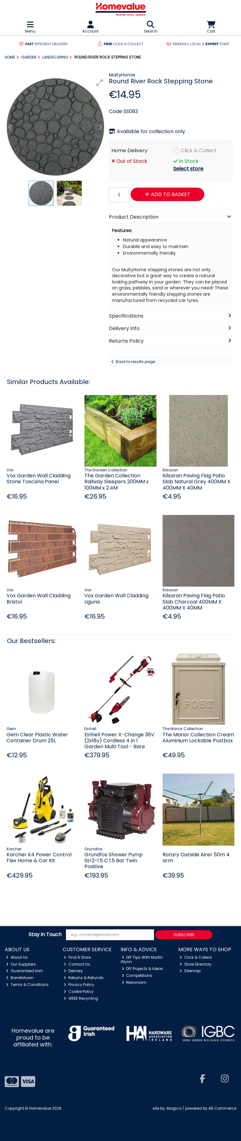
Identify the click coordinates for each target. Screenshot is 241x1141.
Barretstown (20, 977)
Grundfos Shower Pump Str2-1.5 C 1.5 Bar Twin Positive (113, 860)
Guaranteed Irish (24, 970)
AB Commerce (222, 1108)
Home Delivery (129, 150)
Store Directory (195, 964)
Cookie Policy (79, 991)
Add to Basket (167, 194)
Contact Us (77, 964)
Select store (188, 169)
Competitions (137, 975)
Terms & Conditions (27, 984)
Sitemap (190, 970)
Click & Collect (199, 150)
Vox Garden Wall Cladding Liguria (116, 598)
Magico (174, 1108)
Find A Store (77, 957)
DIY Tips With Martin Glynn (141, 959)
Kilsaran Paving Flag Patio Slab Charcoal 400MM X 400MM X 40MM (194, 601)
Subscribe (184, 934)
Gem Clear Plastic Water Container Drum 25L (37, 737)
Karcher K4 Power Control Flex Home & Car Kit (39, 857)
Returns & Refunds (84, 977)
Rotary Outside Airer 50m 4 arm (196, 857)
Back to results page (135, 361)
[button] (100, 83)
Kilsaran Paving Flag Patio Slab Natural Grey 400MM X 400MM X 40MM (196, 481)
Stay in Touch (45, 934)
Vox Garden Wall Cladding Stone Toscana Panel (39, 478)
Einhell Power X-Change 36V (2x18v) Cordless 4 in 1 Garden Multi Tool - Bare (119, 740)
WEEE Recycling (81, 998)
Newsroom (134, 982)
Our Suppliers (21, 964)
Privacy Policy (79, 984)
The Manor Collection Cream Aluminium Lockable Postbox (198, 737)
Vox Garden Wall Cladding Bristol (39, 598)
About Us (17, 957)
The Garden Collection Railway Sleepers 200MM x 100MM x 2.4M (116, 481)
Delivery (73, 970)
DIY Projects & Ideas (142, 968)
